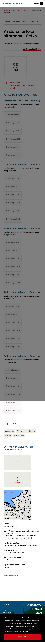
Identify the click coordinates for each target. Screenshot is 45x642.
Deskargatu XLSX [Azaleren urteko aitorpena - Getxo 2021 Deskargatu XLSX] (13, 410)
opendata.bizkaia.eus (13, 3)
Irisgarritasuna (8, 610)
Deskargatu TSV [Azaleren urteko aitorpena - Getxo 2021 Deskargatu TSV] (12, 402)
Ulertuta (22, 637)
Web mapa (6, 612)
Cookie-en (11, 632)
